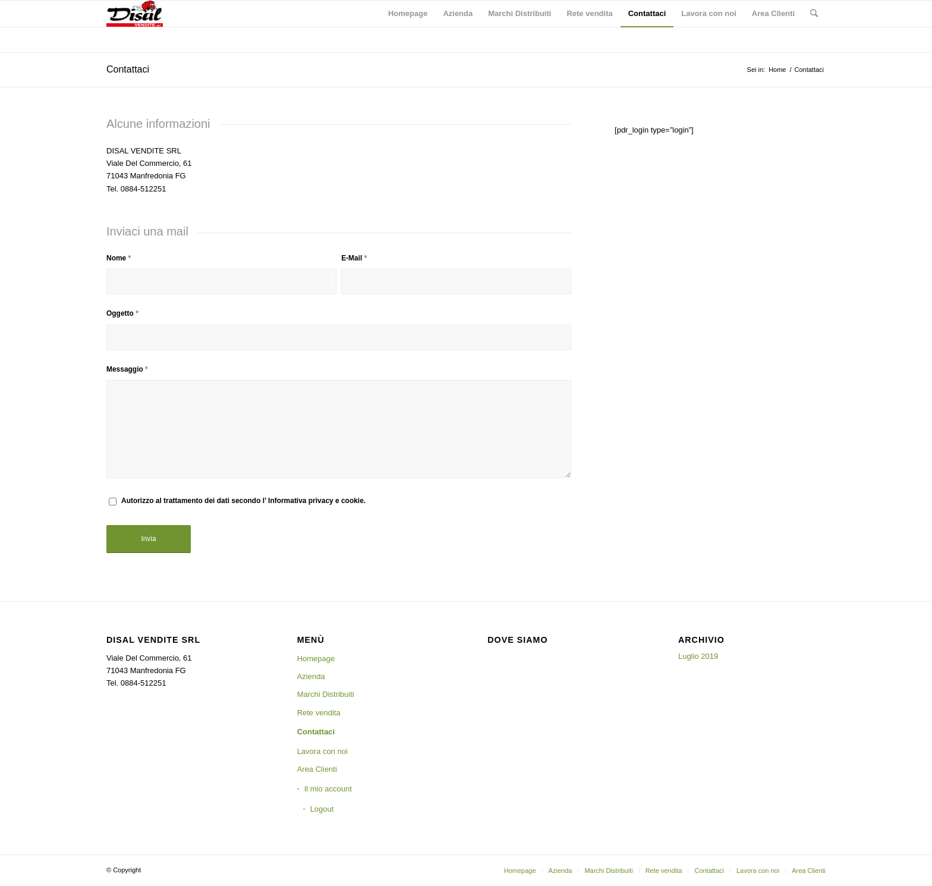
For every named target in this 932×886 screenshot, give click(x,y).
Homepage (316, 658)
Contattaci (127, 69)
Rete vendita (319, 712)
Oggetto (122, 313)
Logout (322, 809)
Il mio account (328, 788)
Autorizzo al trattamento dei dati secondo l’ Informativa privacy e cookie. (243, 501)
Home (777, 69)
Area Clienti (317, 769)
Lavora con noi (322, 751)
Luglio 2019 (698, 656)
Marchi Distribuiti (325, 694)
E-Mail (354, 258)
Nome (118, 258)
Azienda (311, 676)
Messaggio (127, 369)
